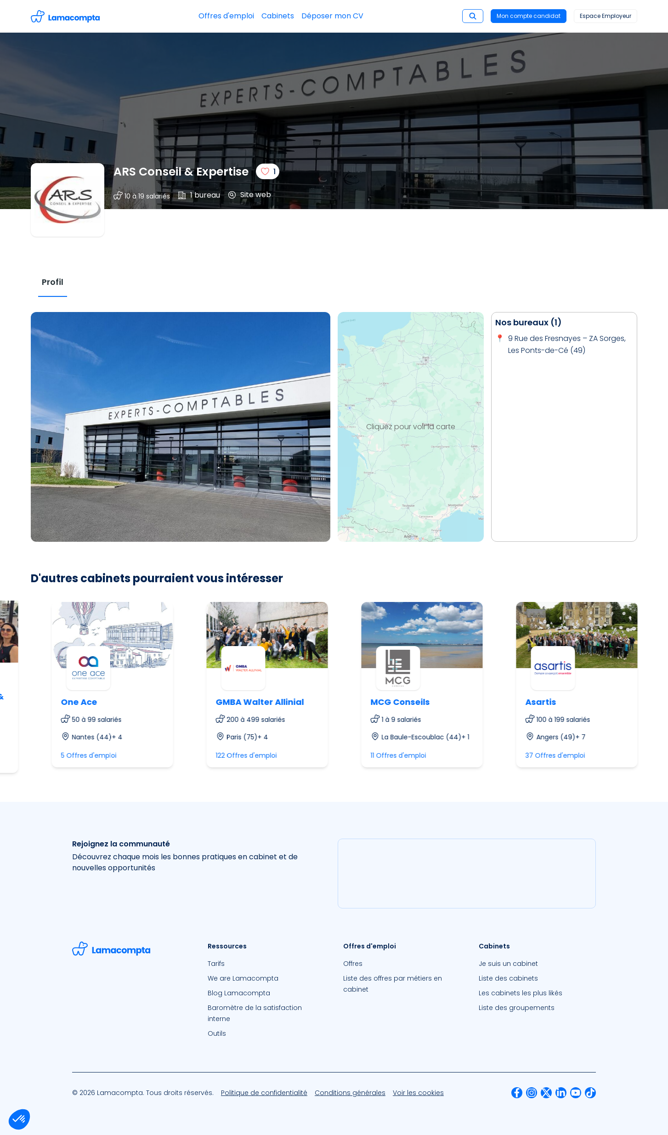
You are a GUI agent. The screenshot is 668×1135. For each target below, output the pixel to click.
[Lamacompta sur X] (546, 1092)
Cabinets (277, 16)
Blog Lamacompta (239, 993)
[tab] (52, 282)
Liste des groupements (517, 1007)
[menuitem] (266, 963)
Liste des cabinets (508, 978)
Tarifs (216, 963)
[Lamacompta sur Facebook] (516, 1092)
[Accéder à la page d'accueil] (65, 16)
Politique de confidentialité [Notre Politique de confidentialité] (264, 1092)
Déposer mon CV (332, 16)
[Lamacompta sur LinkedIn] (561, 1092)
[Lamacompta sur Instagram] (531, 1092)
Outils (217, 1033)
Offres (352, 963)
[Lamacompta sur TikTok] (590, 1092)
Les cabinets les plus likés (520, 993)
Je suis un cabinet (508, 963)
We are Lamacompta (243, 978)
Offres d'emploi (226, 16)
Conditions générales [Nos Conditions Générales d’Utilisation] (350, 1092)
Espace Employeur (605, 16)
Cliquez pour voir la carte (410, 426)
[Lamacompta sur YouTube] (575, 1092)
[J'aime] (267, 171)
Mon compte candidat (528, 16)
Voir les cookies (418, 1092)
